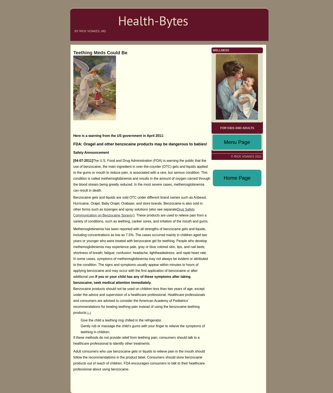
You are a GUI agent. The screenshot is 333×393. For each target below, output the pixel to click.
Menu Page (237, 142)
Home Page (237, 178)
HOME (255, 9)
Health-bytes (89, 24)
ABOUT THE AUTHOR (245, 15)
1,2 (89, 312)
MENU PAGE (250, 28)
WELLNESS (252, 35)
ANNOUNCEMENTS (247, 22)
